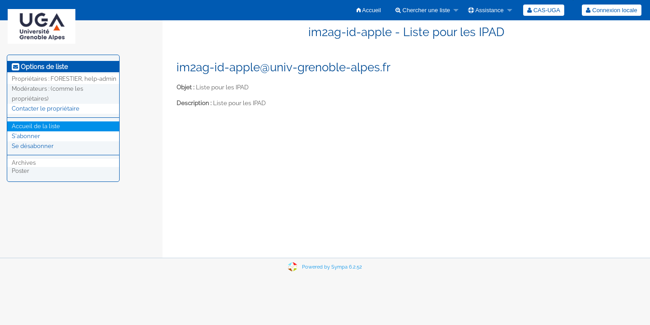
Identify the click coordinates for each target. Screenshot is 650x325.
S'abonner (26, 136)
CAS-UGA (543, 10)
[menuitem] (368, 10)
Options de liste (40, 66)
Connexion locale (611, 10)
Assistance (486, 10)
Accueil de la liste (36, 126)
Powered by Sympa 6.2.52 (332, 267)
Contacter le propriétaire (45, 108)
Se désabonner (33, 146)
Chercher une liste (422, 10)
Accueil (369, 10)
